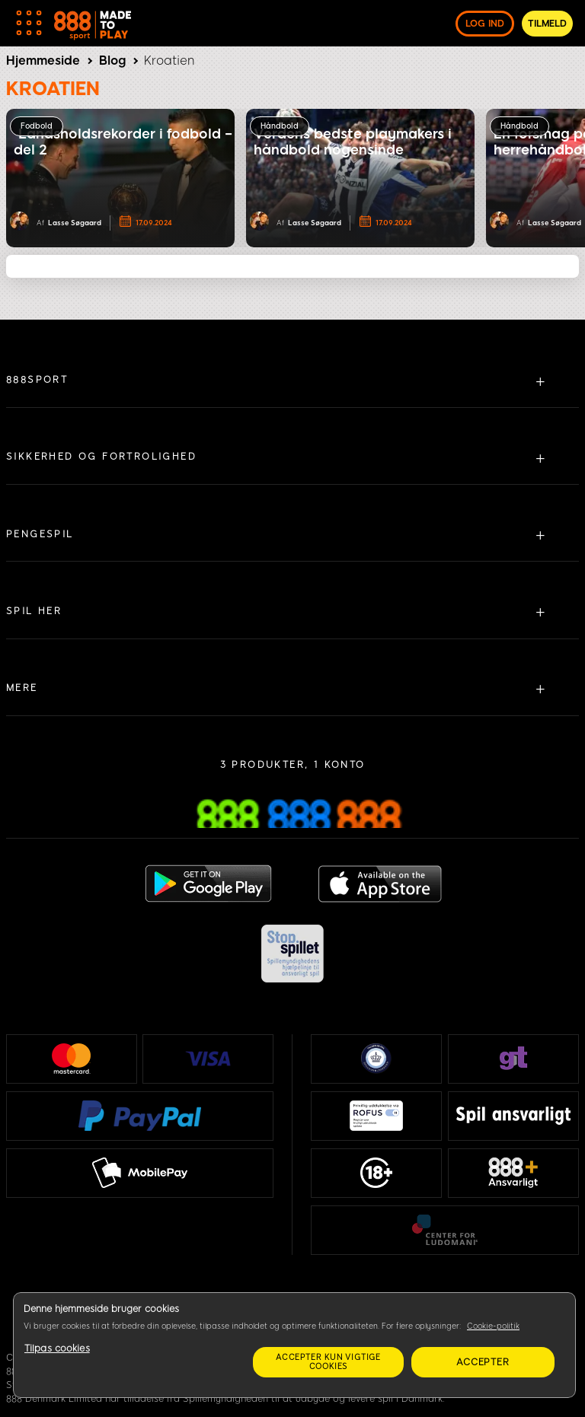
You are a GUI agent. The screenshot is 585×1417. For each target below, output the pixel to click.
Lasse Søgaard (74, 222)
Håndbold (280, 126)
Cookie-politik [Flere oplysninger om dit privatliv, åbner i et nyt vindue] (493, 1326)
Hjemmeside (43, 60)
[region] (294, 1345)
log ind (484, 23)
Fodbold (37, 126)
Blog (112, 60)
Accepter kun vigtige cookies (328, 1361)
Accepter (482, 1362)
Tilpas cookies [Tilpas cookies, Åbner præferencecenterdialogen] (57, 1348)
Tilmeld (547, 23)
